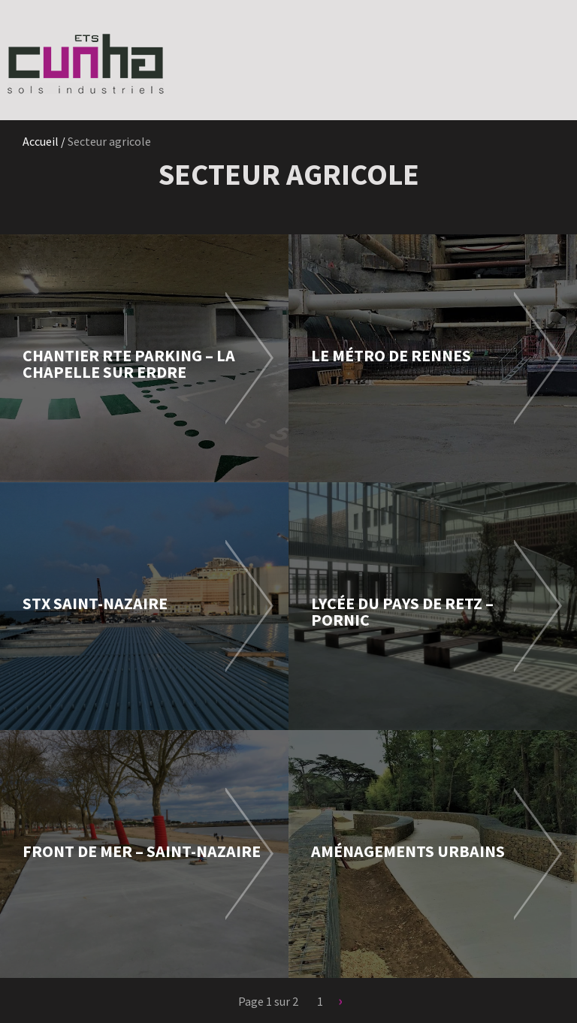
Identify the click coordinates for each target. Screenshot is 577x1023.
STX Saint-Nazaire (95, 603)
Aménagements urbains (408, 851)
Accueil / (45, 141)
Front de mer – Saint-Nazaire (142, 851)
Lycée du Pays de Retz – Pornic (402, 611)
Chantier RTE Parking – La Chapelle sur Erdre (129, 363)
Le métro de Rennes (391, 355)
